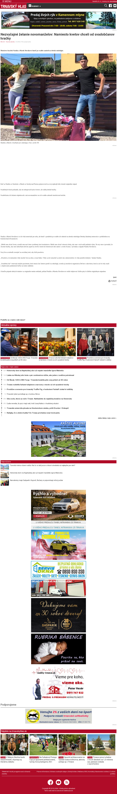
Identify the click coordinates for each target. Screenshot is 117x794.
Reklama (81, 771)
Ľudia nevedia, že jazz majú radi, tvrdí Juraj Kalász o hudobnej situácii (32, 403)
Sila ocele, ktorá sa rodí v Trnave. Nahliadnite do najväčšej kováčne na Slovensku (39, 399)
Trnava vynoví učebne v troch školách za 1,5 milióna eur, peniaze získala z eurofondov (100, 760)
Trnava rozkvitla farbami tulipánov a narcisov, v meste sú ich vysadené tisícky (56, 359)
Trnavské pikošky (10, 41)
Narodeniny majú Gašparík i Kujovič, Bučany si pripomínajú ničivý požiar (36, 480)
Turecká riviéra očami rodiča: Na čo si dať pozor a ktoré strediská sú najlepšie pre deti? (42, 465)
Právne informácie (43, 771)
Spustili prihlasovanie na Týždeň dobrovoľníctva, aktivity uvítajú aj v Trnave (71, 759)
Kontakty (91, 771)
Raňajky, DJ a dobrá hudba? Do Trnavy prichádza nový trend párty (33, 413)
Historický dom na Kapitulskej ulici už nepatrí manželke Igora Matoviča (35, 371)
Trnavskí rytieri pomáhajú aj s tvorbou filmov (23, 394)
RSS (86, 771)
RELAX (3, 41)
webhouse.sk (68, 790)
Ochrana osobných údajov (58, 771)
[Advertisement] (58, 163)
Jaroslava (113, 1)
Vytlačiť (112, 281)
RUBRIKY (35, 5)
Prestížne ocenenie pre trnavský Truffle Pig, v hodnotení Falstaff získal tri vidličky (94, 359)
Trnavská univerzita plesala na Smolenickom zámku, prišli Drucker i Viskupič (38, 408)
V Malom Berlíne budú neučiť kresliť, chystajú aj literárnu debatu (13, 759)
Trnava (3, 757)
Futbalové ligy (34, 757)
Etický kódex (72, 771)
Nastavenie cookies (102, 771)
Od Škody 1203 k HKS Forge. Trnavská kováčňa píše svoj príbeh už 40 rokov (19, 359)
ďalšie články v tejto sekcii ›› (107, 418)
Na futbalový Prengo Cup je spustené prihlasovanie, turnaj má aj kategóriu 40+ (43, 759)
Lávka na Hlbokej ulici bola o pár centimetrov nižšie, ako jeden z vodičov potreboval (40, 375)
